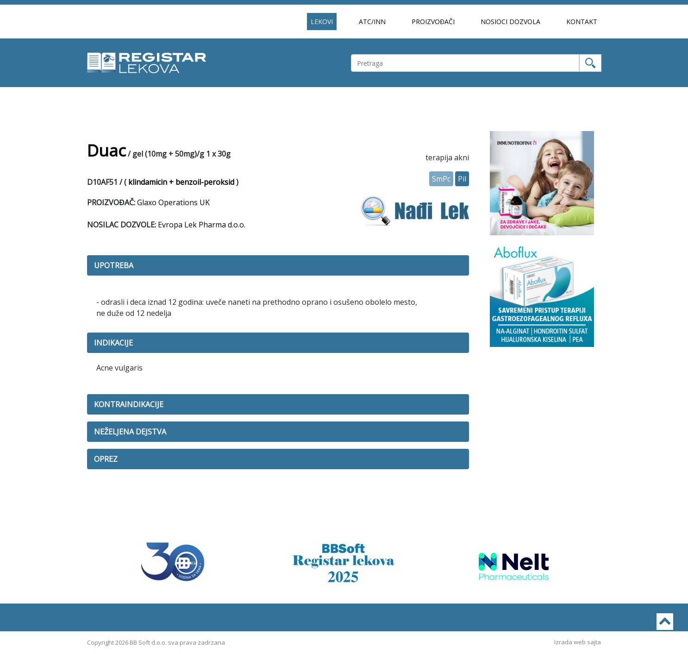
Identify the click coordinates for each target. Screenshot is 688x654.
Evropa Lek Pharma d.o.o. (201, 225)
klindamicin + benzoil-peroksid (181, 182)
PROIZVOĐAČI (433, 21)
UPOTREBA (113, 265)
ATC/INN (372, 21)
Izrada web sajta (577, 642)
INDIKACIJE (113, 343)
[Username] (465, 63)
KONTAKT (581, 21)
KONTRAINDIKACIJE (128, 404)
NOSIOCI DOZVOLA (510, 21)
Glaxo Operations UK (173, 202)
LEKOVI (322, 21)
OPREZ (106, 459)
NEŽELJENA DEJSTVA (130, 432)
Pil (462, 179)
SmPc (441, 179)
